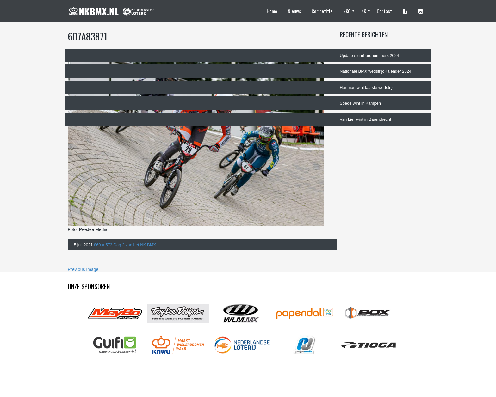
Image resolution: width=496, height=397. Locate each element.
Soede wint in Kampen (360, 103)
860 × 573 (103, 244)
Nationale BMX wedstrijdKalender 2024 (375, 71)
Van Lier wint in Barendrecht (365, 119)
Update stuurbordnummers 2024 (369, 55)
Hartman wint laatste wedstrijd (367, 87)
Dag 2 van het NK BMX (135, 244)
